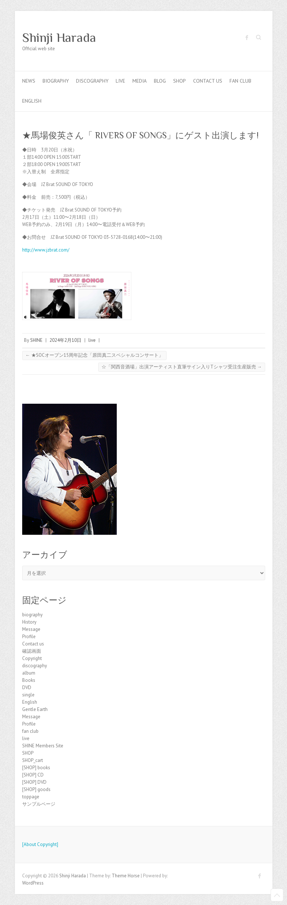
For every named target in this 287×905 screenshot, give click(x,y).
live (120, 81)
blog (160, 81)
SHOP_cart (32, 760)
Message (31, 629)
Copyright (32, 658)
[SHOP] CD (33, 775)
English (31, 101)
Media (139, 81)
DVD (26, 687)
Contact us (207, 81)
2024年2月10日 (65, 340)
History (29, 622)
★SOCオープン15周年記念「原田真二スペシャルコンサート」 (94, 355)
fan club (240, 81)
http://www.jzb (37, 250)
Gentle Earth (35, 709)
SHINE (36, 340)
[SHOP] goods (36, 789)
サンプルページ (38, 804)
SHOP (179, 81)
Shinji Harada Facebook (247, 37)
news (28, 81)
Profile (29, 636)
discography (92, 81)
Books (28, 680)
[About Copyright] (40, 844)
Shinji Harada (59, 37)
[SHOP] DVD (34, 782)
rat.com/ (60, 250)
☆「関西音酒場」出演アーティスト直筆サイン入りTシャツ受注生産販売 (181, 367)
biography (56, 81)
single (28, 695)
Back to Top (277, 895)
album (28, 673)
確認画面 (31, 651)
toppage (30, 797)
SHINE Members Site (42, 746)
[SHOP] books (36, 767)
